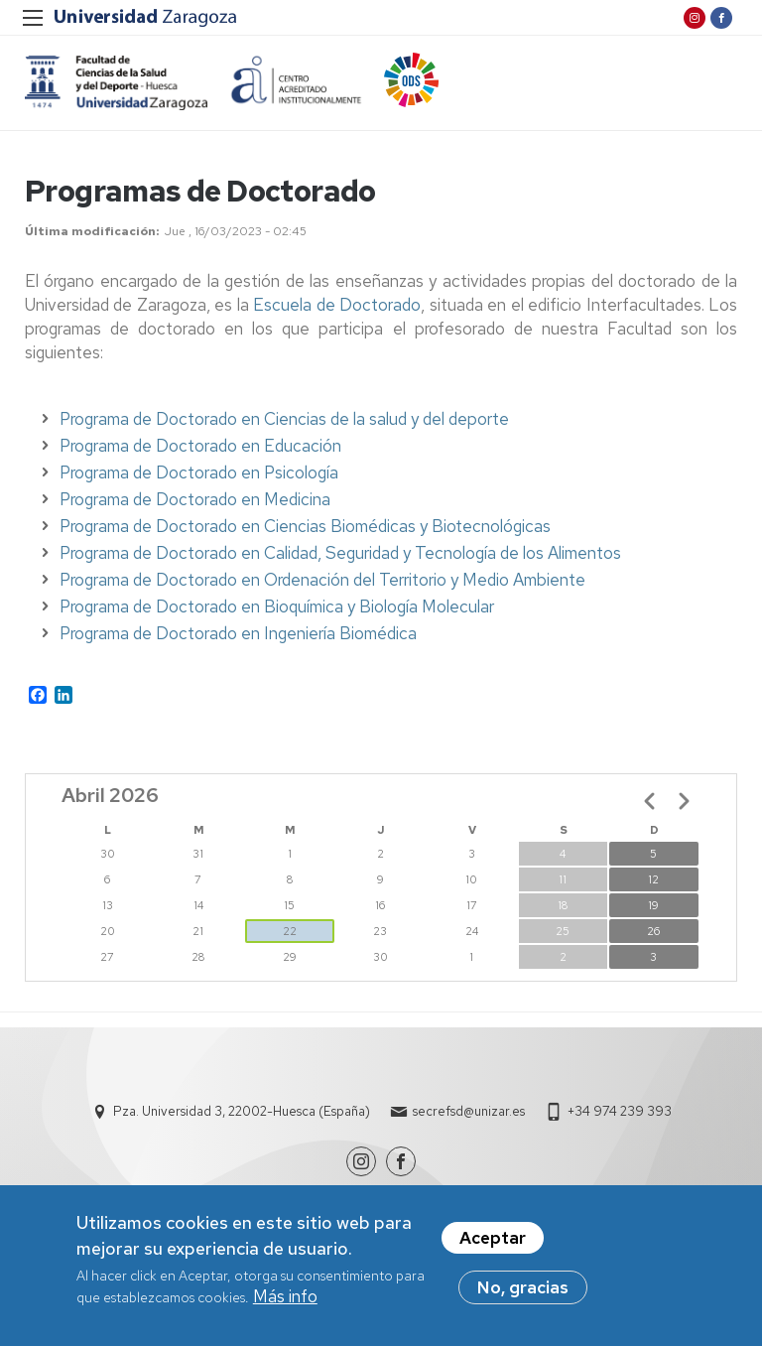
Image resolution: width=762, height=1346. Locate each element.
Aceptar (492, 1239)
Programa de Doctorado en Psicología (199, 472)
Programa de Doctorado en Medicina (195, 499)
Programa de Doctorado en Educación (200, 446)
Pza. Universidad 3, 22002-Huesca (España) (241, 1111)
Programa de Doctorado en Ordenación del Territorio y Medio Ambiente (322, 580)
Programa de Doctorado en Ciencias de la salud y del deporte (284, 419)
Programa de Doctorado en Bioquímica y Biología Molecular (277, 606)
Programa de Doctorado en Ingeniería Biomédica (238, 633)
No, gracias (523, 1288)
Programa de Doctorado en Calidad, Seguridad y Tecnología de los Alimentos (340, 553)
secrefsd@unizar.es (469, 1111)
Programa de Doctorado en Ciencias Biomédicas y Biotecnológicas (305, 526)
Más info (285, 1297)
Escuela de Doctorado (337, 305)
